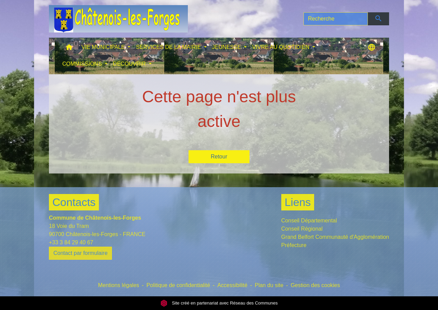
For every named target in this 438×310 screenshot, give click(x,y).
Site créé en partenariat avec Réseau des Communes (219, 303)
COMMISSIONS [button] (82, 64)
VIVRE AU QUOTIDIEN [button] (281, 47)
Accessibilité (232, 285)
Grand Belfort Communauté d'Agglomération (335, 237)
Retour (219, 156)
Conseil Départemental (309, 220)
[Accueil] (118, 18)
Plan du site (269, 285)
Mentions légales (118, 285)
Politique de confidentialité (178, 285)
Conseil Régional (302, 229)
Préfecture (294, 245)
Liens (298, 202)
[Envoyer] (378, 18)
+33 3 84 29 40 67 (71, 242)
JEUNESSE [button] (227, 47)
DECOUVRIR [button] (130, 64)
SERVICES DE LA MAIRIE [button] (169, 47)
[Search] (336, 18)
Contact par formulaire (80, 253)
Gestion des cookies (315, 285)
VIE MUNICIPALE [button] (103, 47)
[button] (69, 48)
